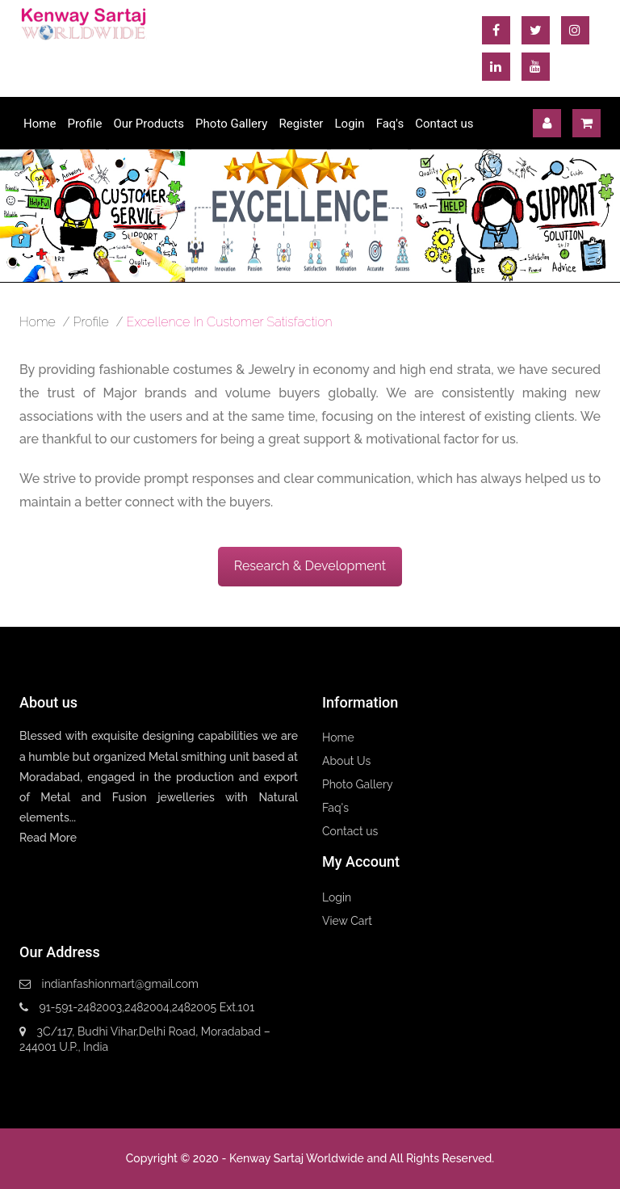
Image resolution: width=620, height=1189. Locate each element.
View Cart (347, 920)
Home (39, 123)
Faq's (390, 123)
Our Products (148, 123)
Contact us (444, 123)
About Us (346, 760)
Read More (48, 837)
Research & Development (310, 565)
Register (301, 123)
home (37, 322)
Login (350, 123)
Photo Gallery (231, 123)
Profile (84, 123)
